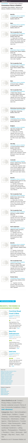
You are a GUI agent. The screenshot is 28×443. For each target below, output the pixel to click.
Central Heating (14, 416)
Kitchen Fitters (16, 425)
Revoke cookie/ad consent (10, 405)
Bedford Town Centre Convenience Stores (8, 371)
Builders (15, 414)
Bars (12, 412)
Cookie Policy (16, 403)
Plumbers (6, 432)
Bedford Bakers (4, 388)
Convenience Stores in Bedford (17, 16)
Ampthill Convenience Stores (6, 373)
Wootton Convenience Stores (6, 382)
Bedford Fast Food (4, 392)
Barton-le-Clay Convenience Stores (7, 374)
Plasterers (22, 430)
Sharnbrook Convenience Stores (7, 380)
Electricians (15, 419)
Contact (19, 400)
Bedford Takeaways (4, 394)
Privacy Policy (6, 403)
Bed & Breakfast (20, 412)
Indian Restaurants (14, 423)
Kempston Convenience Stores (6, 372)
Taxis (18, 434)
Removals (19, 432)
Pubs (12, 432)
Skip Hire (11, 434)
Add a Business (7, 409)
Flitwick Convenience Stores (6, 379)
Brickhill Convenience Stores (6, 384)
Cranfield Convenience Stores (6, 378)
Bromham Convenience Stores (6, 375)
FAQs (23, 407)
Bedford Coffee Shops (5, 391)
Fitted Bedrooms (13, 421)
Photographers (13, 430)
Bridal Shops (6, 414)
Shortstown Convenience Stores (7, 381)
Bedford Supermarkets (5, 393)
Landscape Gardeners (9, 428)
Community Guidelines (12, 407)
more (18, 328)
